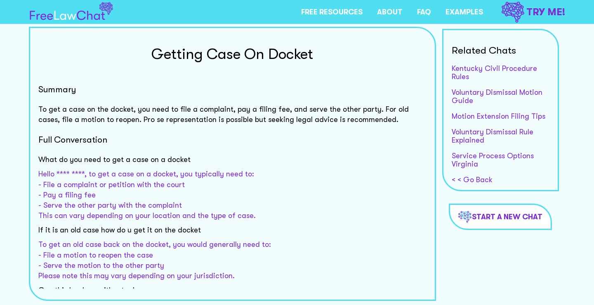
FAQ (424, 12)
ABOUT (390, 12)
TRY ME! (533, 12)
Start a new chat (500, 217)
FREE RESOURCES (332, 12)
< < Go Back (472, 180)
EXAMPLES (464, 12)
